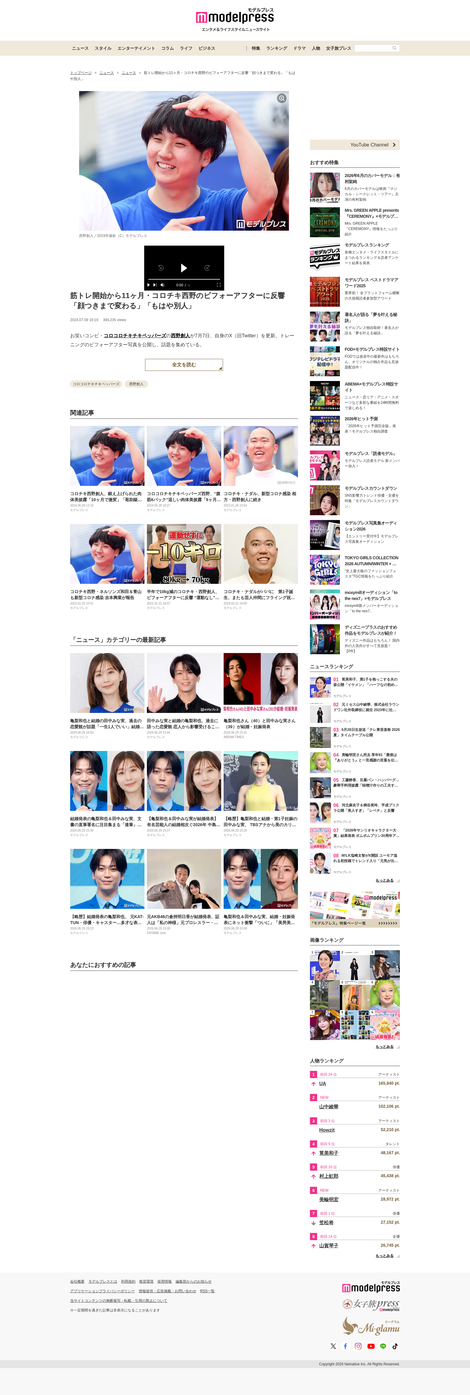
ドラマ (299, 48)
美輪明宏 (328, 1199)
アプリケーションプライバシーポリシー (102, 1291)
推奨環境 (146, 1281)
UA (322, 1083)
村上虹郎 (328, 1176)
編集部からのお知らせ (194, 1281)
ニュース (80, 48)
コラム (167, 48)
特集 (256, 48)
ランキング (276, 48)
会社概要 (77, 1281)
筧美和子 (328, 1153)
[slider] (184, 279)
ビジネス (206, 48)
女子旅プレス (338, 48)
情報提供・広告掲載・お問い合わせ (167, 1291)
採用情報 (164, 1281)
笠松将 (326, 1222)
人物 (316, 48)
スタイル (103, 48)
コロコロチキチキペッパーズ (135, 335)
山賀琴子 (328, 1245)
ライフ (186, 48)
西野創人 (180, 335)
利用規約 (128, 1281)
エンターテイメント (136, 48)
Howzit (327, 1130)
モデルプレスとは (102, 1281)
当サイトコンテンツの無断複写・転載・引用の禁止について (118, 1301)
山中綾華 (328, 1106)
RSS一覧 (207, 1291)
